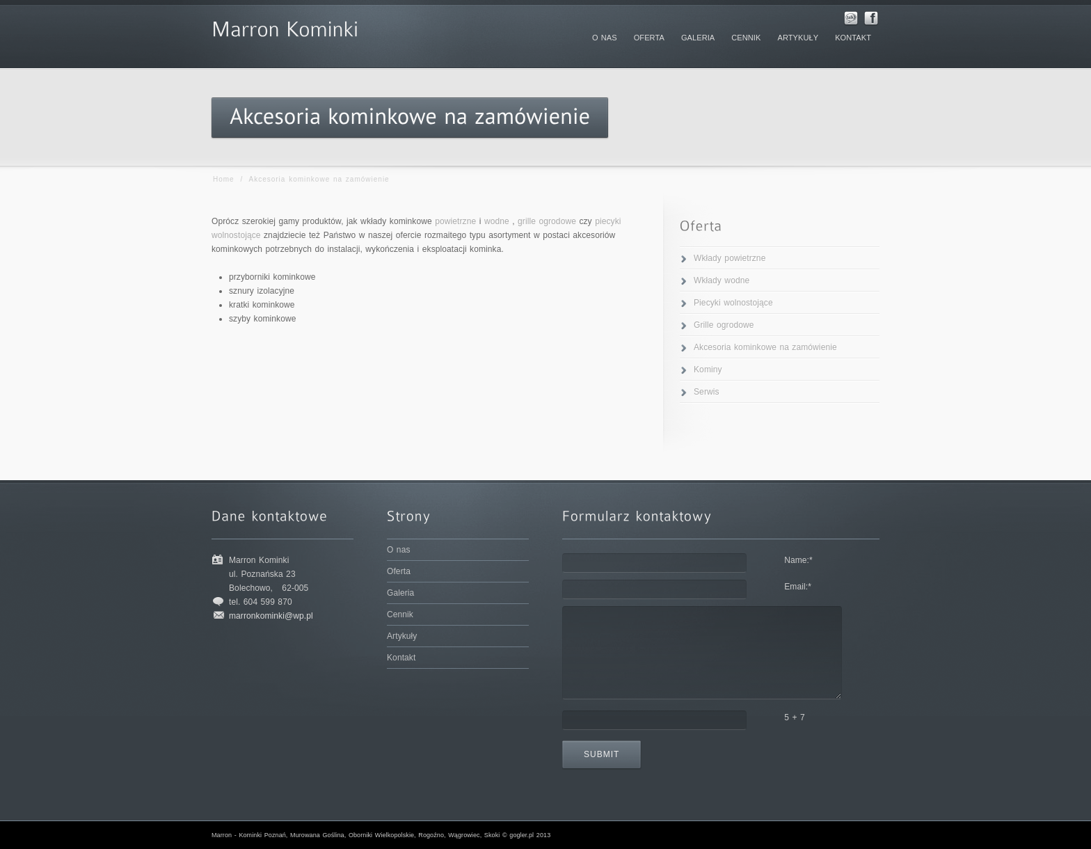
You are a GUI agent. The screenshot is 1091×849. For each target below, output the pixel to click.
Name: (798, 560)
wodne (496, 221)
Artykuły (402, 636)
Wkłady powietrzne (729, 258)
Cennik (400, 614)
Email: (797, 587)
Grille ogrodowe (724, 325)
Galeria (400, 593)
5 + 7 (794, 717)
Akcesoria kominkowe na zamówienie (765, 347)
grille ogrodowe (547, 221)
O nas (399, 550)
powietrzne (455, 221)
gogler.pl (521, 835)
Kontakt (401, 657)
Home (223, 179)
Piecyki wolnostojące (733, 303)
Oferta (399, 571)
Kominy (708, 369)
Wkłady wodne (721, 280)
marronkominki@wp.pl (271, 616)
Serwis (706, 392)
